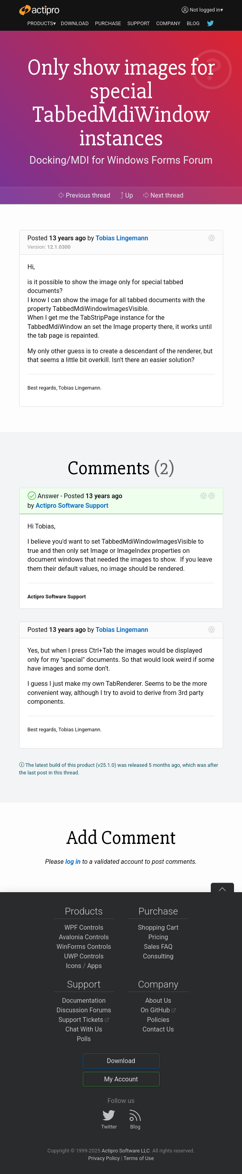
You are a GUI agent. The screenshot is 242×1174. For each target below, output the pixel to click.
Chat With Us (84, 1029)
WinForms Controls (83, 946)
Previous (84, 195)
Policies (158, 1020)
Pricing (158, 937)
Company (158, 984)
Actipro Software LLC (126, 1151)
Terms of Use (139, 1158)
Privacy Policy (104, 1158)
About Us (158, 1000)
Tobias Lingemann (122, 238)
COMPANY (168, 23)
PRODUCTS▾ (41, 23)
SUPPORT (139, 23)
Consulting (158, 956)
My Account (121, 1079)
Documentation (84, 1000)
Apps (94, 966)
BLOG (193, 23)
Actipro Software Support (72, 505)
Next (163, 195)
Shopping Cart (158, 927)
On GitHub (158, 1010)
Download (121, 1061)
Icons (73, 966)
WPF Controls (83, 927)
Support (84, 984)
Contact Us (158, 1029)
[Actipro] (39, 10)
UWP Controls (84, 956)
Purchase (158, 911)
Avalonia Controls (84, 937)
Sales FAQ (158, 946)
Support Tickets (83, 1020)
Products (84, 911)
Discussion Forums (83, 1010)
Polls (84, 1039)
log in (72, 861)
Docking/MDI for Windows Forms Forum (121, 160)
